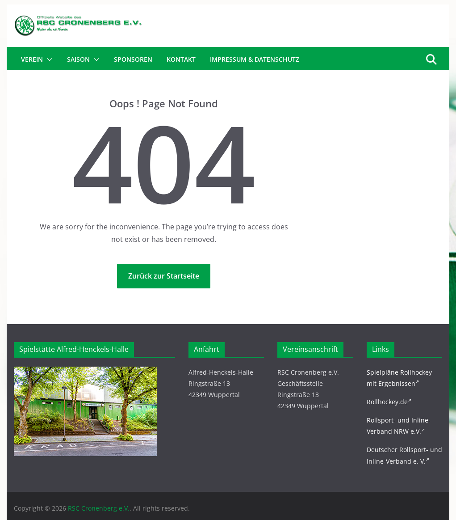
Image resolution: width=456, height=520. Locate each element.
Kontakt (181, 59)
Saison (78, 59)
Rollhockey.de (389, 401)
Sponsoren (133, 59)
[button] (48, 59)
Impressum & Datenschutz (254, 59)
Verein (32, 59)
